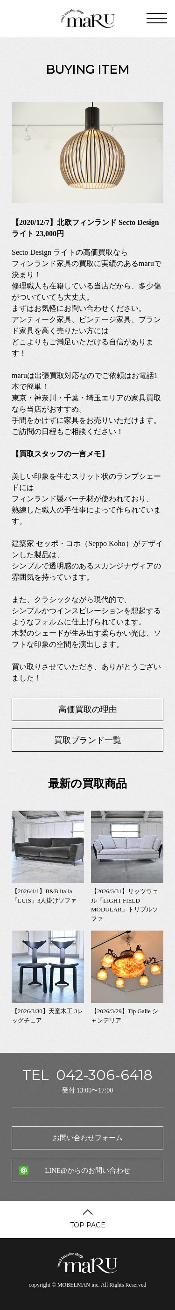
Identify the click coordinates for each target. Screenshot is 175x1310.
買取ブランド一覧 (87, 740)
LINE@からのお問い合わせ (87, 1170)
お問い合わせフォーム (88, 1138)
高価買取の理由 (87, 709)
